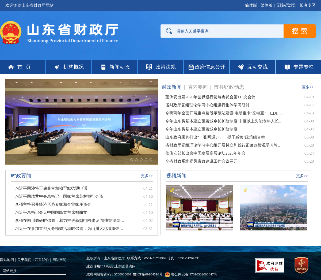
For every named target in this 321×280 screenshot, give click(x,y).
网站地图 (7, 260)
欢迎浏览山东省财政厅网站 (29, 5)
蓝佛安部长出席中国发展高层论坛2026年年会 (205, 153)
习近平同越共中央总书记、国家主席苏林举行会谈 (59, 196)
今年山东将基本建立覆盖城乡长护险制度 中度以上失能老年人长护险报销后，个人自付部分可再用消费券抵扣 (224, 121)
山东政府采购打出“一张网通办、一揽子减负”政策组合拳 (215, 137)
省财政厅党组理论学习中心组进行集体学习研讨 (207, 105)
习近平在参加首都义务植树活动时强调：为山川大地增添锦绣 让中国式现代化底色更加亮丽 (69, 228)
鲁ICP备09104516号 (148, 274)
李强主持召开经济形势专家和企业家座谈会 (53, 204)
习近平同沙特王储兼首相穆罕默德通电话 (51, 188)
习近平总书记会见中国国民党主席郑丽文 (51, 212)
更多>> (308, 87)
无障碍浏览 (286, 5)
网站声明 (59, 260)
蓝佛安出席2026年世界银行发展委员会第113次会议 (210, 97)
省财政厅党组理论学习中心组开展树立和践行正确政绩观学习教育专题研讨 (224, 145)
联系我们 (42, 260)
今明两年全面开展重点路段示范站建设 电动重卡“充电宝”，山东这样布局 (224, 113)
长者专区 (308, 5)
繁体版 (267, 5)
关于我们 (24, 260)
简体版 (251, 5)
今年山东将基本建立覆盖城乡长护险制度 (201, 129)
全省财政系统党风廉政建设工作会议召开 (201, 161)
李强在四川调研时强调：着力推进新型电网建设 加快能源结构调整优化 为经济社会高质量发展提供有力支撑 (69, 220)
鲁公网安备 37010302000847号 (194, 274)
